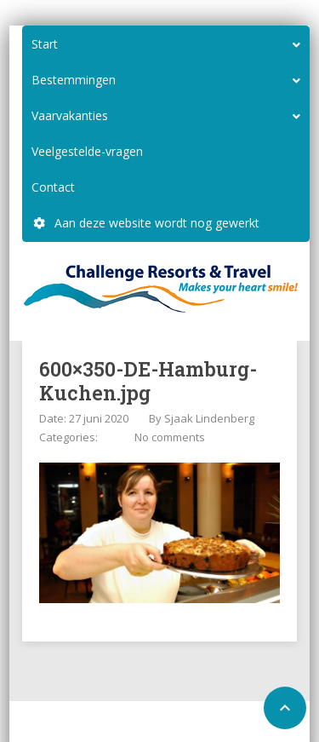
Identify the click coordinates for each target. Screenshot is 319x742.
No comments (169, 437)
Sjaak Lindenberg (209, 418)
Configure (176, 723)
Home (122, 723)
